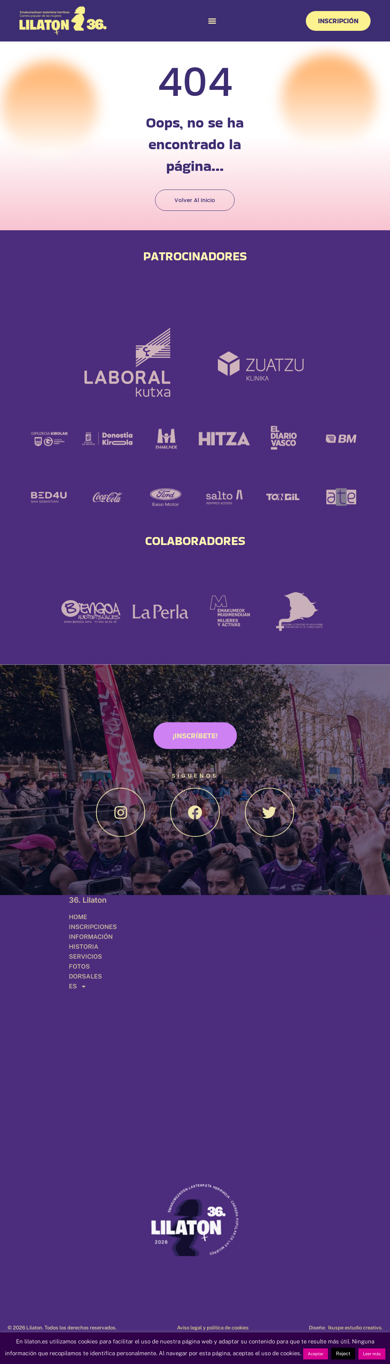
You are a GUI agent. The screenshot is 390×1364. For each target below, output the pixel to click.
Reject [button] (343, 1353)
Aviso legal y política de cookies (213, 1328)
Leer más (372, 1353)
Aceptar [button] (315, 1353)
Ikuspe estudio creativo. (355, 1328)
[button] (212, 20)
